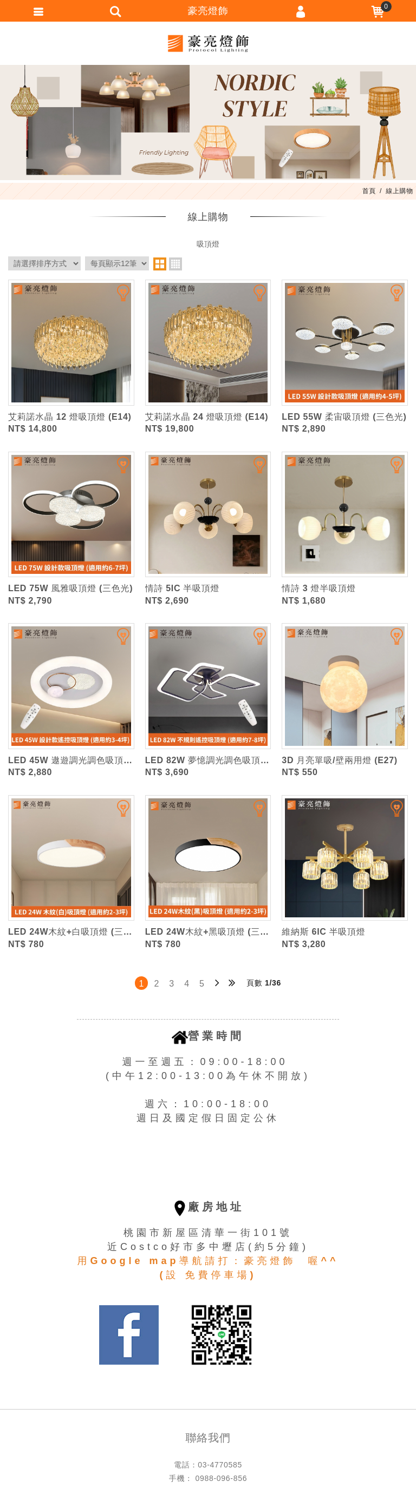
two (159, 263)
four (175, 263)
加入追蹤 (116, 297)
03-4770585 (220, 1464)
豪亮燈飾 (208, 43)
